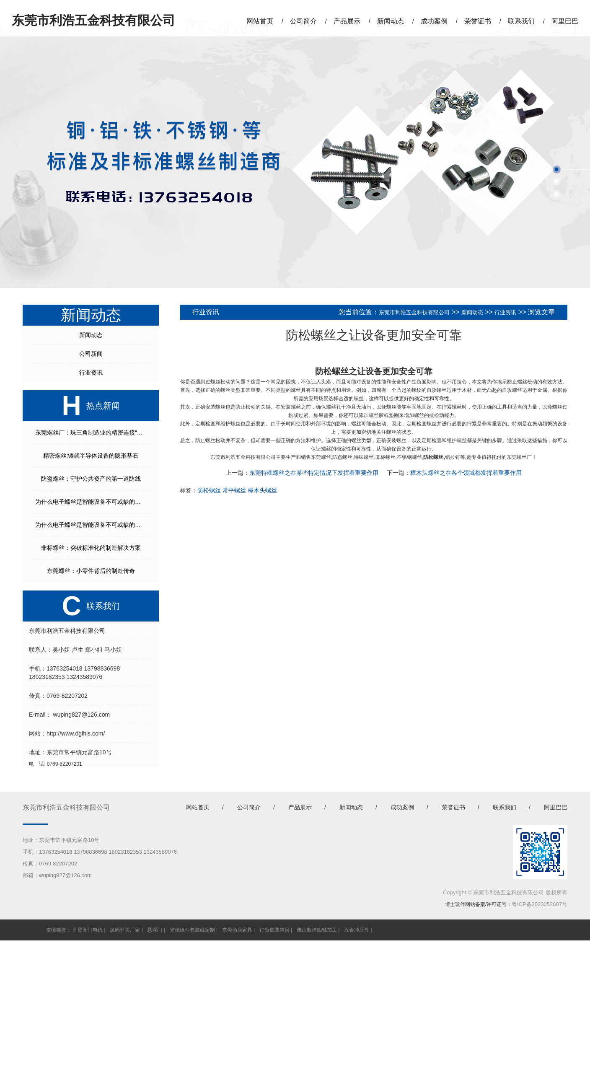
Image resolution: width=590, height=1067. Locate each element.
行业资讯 (91, 373)
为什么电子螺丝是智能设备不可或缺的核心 (91, 502)
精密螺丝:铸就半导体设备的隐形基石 (91, 455)
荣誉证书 (477, 21)
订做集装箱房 (274, 930)
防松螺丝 (332, 371)
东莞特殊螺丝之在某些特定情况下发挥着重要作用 (313, 472)
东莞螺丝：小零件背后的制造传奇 (91, 571)
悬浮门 (154, 930)
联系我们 (521, 21)
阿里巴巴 (564, 21)
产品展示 (347, 21)
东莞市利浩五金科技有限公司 (414, 312)
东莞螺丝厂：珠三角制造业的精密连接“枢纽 (92, 432)
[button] (557, 170)
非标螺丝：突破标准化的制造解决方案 (91, 548)
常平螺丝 (234, 490)
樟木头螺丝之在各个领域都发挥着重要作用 (466, 472)
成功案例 (434, 21)
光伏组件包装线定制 (192, 930)
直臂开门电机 (87, 930)
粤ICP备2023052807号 (539, 904)
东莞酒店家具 (237, 930)
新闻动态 (390, 21)
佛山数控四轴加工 (317, 930)
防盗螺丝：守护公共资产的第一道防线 (91, 479)
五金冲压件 (356, 930)
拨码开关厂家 (125, 930)
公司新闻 (91, 354)
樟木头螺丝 (262, 490)
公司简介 (303, 21)
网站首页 (259, 21)
